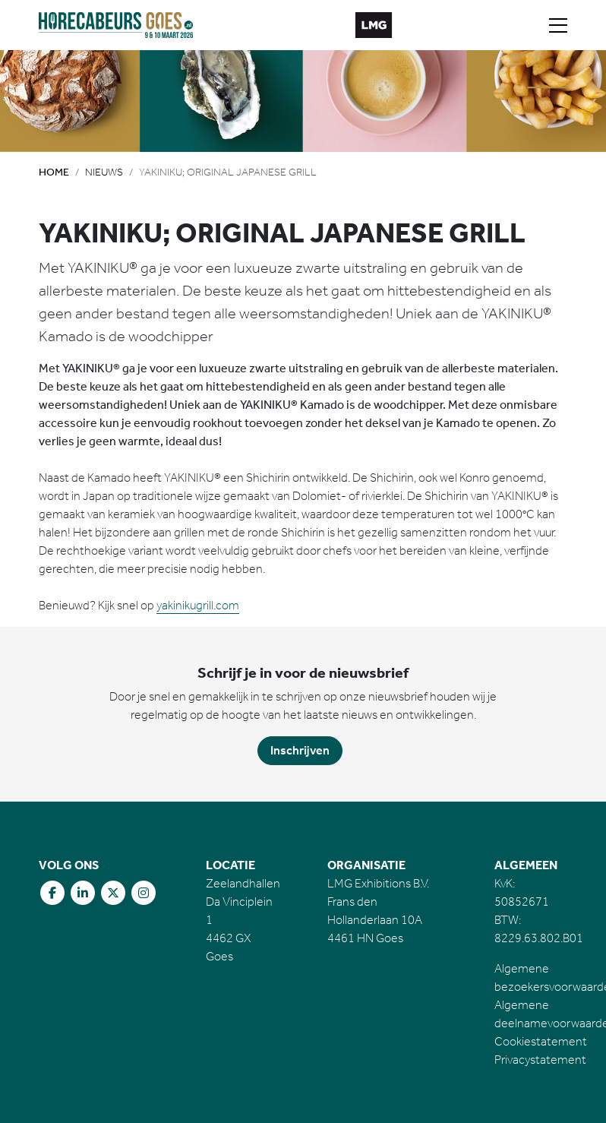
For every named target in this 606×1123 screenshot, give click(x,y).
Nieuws (104, 172)
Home (54, 172)
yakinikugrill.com (197, 605)
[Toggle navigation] (558, 25)
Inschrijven (300, 750)
